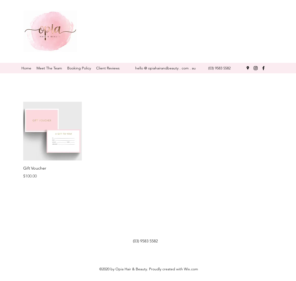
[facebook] (263, 68)
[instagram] (255, 68)
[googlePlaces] (247, 68)
